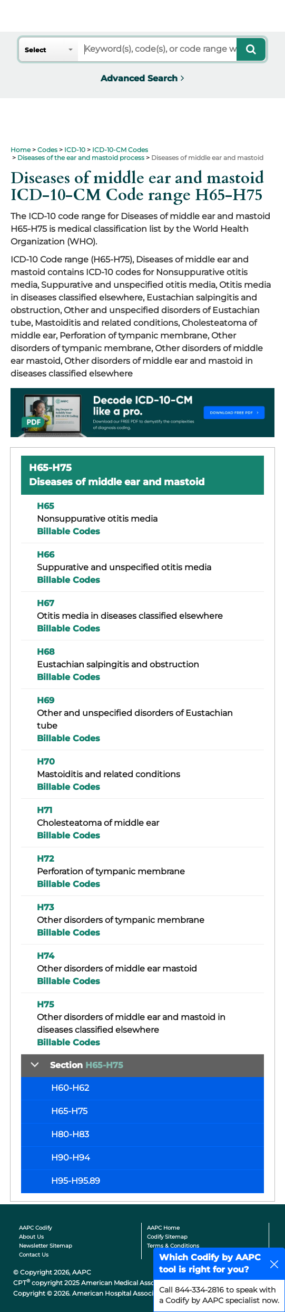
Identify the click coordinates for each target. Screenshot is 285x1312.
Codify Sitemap (167, 1236)
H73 (45, 907)
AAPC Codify (35, 1227)
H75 (45, 1004)
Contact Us (33, 1254)
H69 (45, 700)
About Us (31, 1236)
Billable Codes (68, 531)
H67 (45, 603)
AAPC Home (163, 1227)
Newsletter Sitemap (45, 1245)
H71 (44, 810)
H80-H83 (70, 1134)
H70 (46, 762)
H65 (45, 506)
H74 (45, 956)
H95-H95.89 (75, 1181)
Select (35, 50)
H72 (45, 859)
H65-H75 (69, 1111)
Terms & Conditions (173, 1245)
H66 (45, 555)
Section (86, 1065)
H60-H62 (70, 1088)
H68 (46, 652)
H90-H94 (70, 1158)
